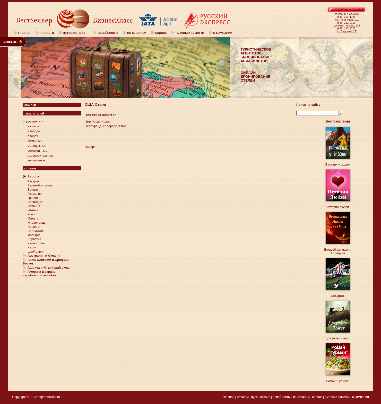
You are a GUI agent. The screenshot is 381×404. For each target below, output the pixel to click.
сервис (161, 32)
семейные (34, 141)
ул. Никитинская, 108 (347, 25)
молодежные (36, 146)
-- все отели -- (33, 121)
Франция (33, 235)
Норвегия (34, 226)
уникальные (36, 160)
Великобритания (39, 185)
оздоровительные (40, 155)
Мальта (32, 218)
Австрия (33, 181)
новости (47, 32)
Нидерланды (36, 222)
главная (25, 32)
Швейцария (35, 251)
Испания (33, 206)
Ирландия (34, 202)
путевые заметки (190, 32)
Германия (34, 193)
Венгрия (33, 189)
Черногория (36, 243)
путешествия (76, 32)
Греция (32, 198)
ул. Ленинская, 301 (347, 19)
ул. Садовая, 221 (347, 31)
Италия (32, 210)
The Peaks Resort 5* (100, 115)
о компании (222, 32)
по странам (136, 32)
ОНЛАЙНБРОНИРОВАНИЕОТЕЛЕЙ (255, 76)
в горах (32, 136)
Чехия (31, 247)
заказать (10, 42)
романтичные (37, 150)
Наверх (90, 147)
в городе (33, 131)
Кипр (31, 214)
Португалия (35, 231)
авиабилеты (108, 32)
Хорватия (34, 239)
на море (33, 126)
